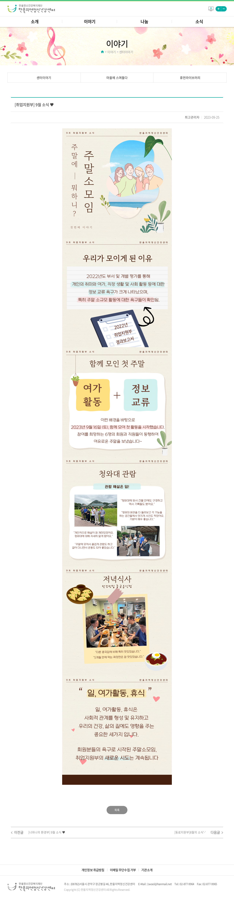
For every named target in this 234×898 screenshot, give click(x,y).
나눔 (144, 21)
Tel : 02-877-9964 (184, 884)
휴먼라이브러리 (190, 77)
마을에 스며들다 (117, 77)
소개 (35, 21)
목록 (117, 810)
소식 (199, 21)
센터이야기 (44, 77)
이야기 (89, 21)
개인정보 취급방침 (93, 870)
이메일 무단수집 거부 (123, 870)
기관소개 (146, 870)
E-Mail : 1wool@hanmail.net (155, 884)
